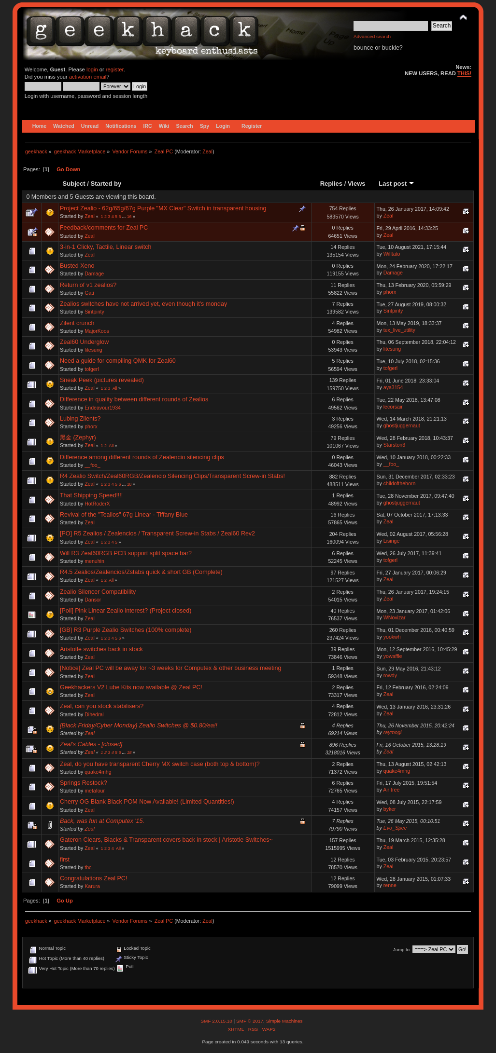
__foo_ (92, 465)
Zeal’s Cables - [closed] (91, 744)
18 (129, 484)
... (124, 216)
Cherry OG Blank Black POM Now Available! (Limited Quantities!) (147, 801)
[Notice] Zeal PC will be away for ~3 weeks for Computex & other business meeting (170, 668)
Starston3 (394, 445)
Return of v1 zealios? (88, 285)
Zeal (207, 151)
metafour (95, 790)
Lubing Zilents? (80, 418)
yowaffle (392, 656)
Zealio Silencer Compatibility (98, 591)
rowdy (390, 675)
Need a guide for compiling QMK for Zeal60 (118, 360)
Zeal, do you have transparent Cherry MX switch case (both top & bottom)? (160, 764)
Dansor (93, 599)
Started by (106, 183)
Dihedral (94, 714)
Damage (94, 273)
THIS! (464, 73)
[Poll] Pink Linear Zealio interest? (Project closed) (125, 610)
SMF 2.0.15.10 (216, 1021)
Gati (89, 293)
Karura (92, 886)
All (115, 388)
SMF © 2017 (249, 1021)
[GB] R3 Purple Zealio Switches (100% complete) (125, 630)
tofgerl (92, 369)
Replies (331, 183)
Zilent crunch (77, 323)
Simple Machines (284, 1021)
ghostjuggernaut (401, 425)
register (115, 69)
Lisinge (391, 541)
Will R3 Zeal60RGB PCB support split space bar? (126, 553)
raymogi (392, 732)
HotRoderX (97, 503)
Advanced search (372, 36)
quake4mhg (98, 772)
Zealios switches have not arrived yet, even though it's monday (143, 304)
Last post (396, 183)
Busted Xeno (77, 265)
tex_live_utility (399, 330)
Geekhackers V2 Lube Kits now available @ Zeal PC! (131, 687)
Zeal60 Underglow (84, 342)
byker (389, 809)
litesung (93, 350)
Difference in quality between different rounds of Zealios (134, 399)
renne (390, 885)
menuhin (94, 561)
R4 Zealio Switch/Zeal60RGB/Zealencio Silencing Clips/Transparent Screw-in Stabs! (172, 476)
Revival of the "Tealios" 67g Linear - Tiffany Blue (124, 514)
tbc (88, 867)
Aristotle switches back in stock (101, 649)
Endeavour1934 (103, 407)
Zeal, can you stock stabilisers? (101, 706)
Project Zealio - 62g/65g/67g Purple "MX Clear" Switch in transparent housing (163, 208)
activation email (87, 77)
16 (129, 216)
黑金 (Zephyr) (78, 437)
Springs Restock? (83, 782)
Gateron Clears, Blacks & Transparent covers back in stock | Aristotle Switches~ (166, 839)
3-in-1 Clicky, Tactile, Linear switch (105, 247)
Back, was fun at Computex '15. (102, 821)
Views (357, 183)
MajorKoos (97, 331)
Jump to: (402, 949)
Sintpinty (94, 312)
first (65, 859)
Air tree (391, 790)
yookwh (392, 637)
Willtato (391, 254)
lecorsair (393, 407)
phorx (390, 292)
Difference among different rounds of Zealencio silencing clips (142, 457)
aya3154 (393, 387)
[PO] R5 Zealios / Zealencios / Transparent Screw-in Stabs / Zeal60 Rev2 (157, 533)
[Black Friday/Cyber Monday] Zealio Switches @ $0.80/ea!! (138, 725)
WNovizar (394, 617)
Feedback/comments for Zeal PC (104, 227)
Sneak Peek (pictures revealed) (102, 380)
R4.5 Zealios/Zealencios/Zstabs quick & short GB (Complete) (141, 572)
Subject (74, 183)
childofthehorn (399, 483)
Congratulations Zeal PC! (93, 878)
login (92, 69)
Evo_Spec (395, 828)
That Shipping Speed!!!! (91, 495)
